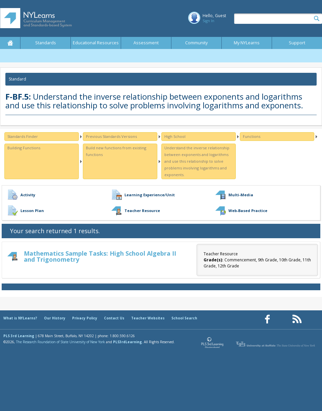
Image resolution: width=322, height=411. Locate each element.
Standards (45, 43)
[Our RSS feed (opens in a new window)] (296, 319)
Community (196, 43)
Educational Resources (96, 43)
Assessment (146, 43)
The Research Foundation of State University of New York (60, 342)
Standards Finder (22, 136)
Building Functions (23, 147)
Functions (251, 136)
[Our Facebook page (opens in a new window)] (267, 319)
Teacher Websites (148, 318)
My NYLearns (247, 43)
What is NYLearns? (20, 318)
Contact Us (114, 318)
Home (10, 43)
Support (297, 43)
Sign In (208, 20)
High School (174, 136)
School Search (184, 318)
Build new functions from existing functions (116, 151)
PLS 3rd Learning (18, 335)
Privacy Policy (84, 318)
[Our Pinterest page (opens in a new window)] (282, 319)
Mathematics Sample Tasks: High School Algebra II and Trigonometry (100, 256)
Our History (54, 318)
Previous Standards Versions (111, 136)
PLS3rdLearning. (128, 342)
